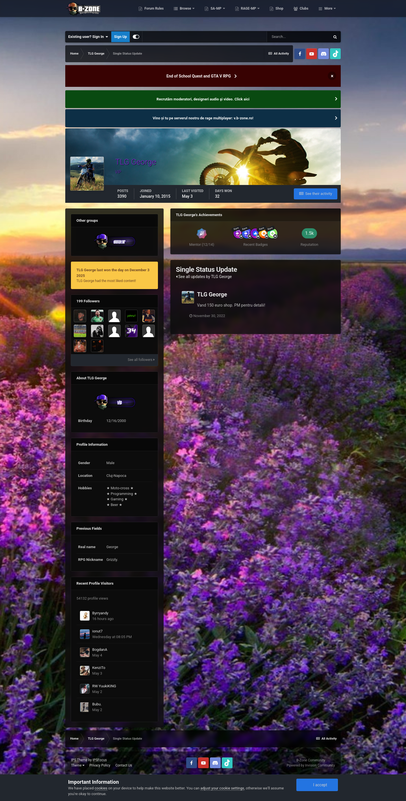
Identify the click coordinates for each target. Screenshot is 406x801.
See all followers (141, 360)
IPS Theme (79, 760)
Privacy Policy (100, 765)
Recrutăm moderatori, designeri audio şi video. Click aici (203, 99)
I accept (317, 785)
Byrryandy (100, 613)
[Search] (298, 36)
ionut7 (97, 631)
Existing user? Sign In (88, 36)
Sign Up (120, 37)
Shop (304, 14)
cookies (101, 788)
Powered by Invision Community (311, 765)
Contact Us (123, 765)
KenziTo (98, 668)
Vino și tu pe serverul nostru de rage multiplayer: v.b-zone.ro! (203, 118)
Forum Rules (179, 14)
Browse (210, 14)
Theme (77, 765)
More (328, 14)
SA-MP (241, 14)
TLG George (212, 294)
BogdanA (99, 649)
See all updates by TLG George (204, 276)
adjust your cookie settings (222, 788)
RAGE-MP (273, 14)
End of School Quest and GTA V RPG (198, 76)
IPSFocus (100, 760)
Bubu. (97, 704)
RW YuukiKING (104, 686)
